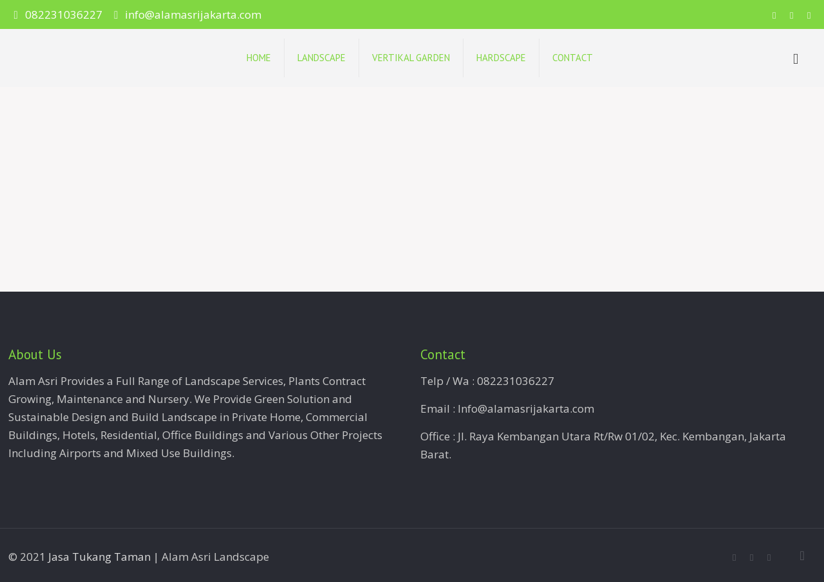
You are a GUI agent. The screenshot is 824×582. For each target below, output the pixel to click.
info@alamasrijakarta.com (193, 14)
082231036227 (63, 14)
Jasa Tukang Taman (99, 556)
